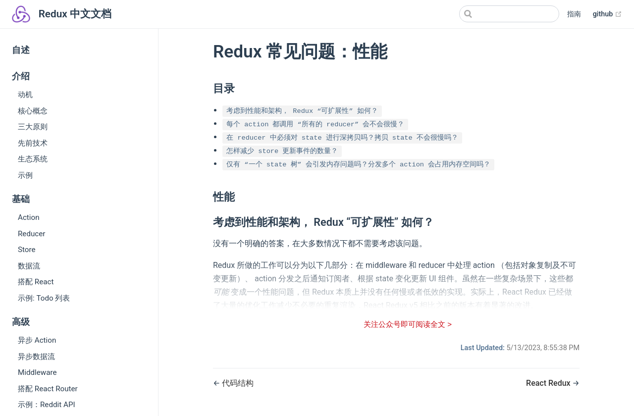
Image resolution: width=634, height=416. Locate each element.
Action (29, 217)
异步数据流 (36, 356)
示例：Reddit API (46, 404)
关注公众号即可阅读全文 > (408, 324)
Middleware (37, 372)
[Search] (509, 13)
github (607, 14)
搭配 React (35, 281)
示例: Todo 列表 (44, 298)
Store (27, 249)
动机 (25, 94)
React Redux (549, 383)
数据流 (29, 265)
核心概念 (33, 110)
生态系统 (33, 159)
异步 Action (37, 340)
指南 (574, 14)
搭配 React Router (48, 388)
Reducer (32, 233)
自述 (21, 50)
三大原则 (33, 126)
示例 (25, 175)
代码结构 (238, 383)
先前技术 (33, 143)
